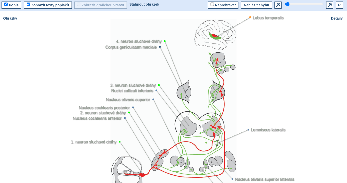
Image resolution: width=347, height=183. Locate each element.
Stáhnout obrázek (144, 4)
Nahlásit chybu (256, 5)
